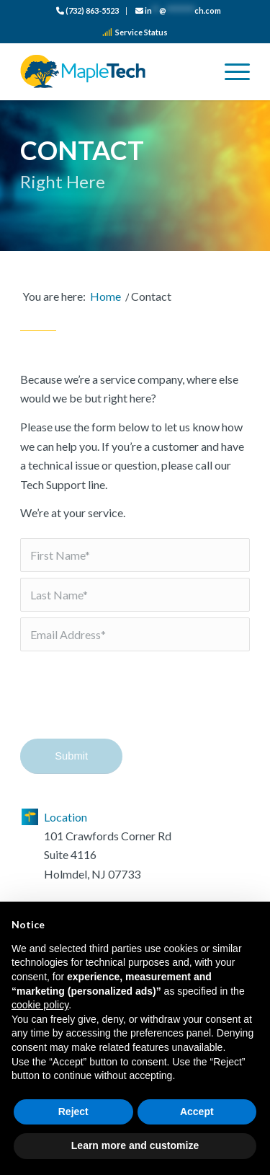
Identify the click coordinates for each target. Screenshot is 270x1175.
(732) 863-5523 (87, 10)
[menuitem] (88, 11)
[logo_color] (112, 71)
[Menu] (230, 71)
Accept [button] (197, 1111)
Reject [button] (73, 1111)
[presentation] (129, 705)
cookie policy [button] (40, 1005)
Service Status (135, 32)
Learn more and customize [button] (135, 1145)
